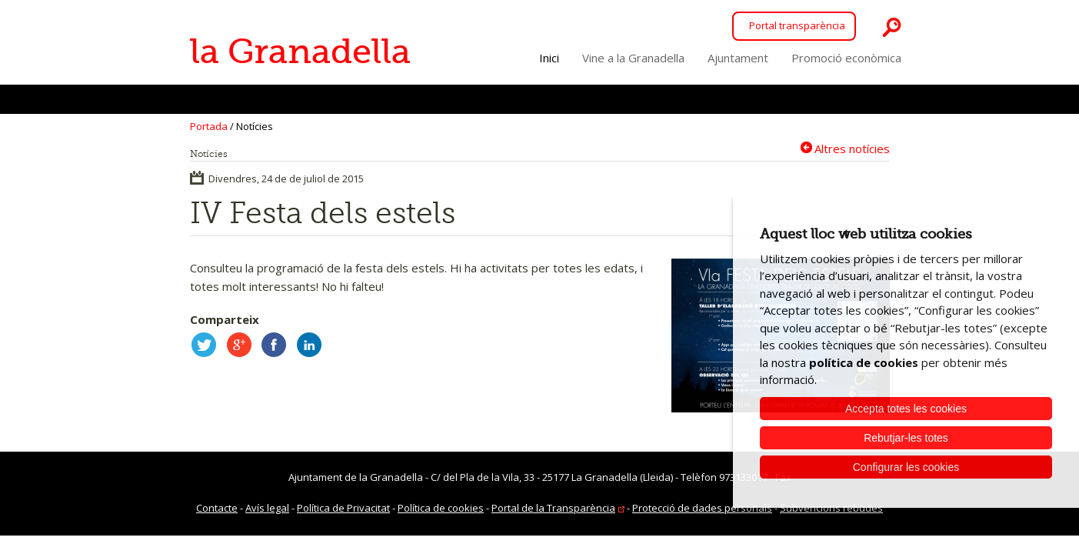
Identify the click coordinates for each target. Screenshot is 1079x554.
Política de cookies (441, 508)
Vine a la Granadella (633, 57)
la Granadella (300, 52)
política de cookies (863, 362)
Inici (549, 57)
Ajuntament (738, 57)
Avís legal (267, 508)
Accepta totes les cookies (906, 408)
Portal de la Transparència (553, 508)
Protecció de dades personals (702, 508)
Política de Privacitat (343, 508)
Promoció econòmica (846, 57)
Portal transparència (797, 25)
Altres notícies (852, 148)
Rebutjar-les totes (906, 438)
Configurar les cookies (906, 467)
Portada (209, 126)
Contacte (217, 508)
